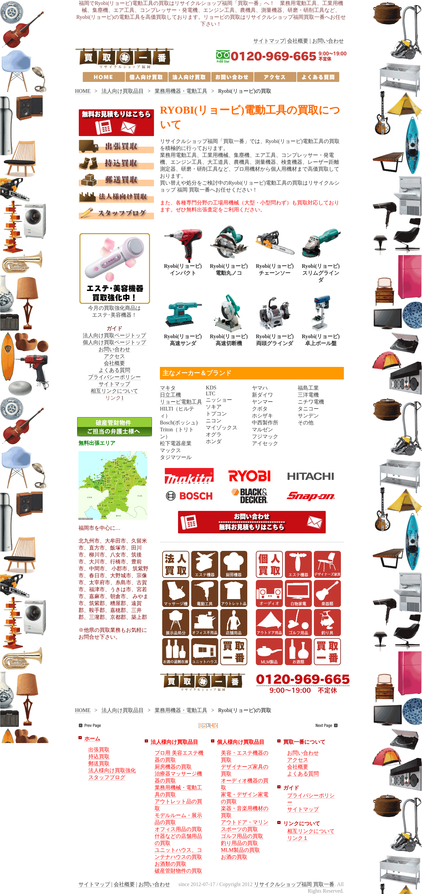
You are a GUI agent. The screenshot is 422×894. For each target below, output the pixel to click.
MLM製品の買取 (240, 850)
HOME (83, 91)
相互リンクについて (114, 391)
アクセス (114, 356)
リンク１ (297, 838)
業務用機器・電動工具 (181, 91)
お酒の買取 (234, 857)
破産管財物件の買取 (178, 871)
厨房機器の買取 (173, 766)
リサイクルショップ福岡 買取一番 (294, 884)
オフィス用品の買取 (178, 829)
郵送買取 (98, 763)
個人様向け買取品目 (240, 742)
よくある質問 (114, 370)
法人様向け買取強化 (112, 770)
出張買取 (98, 749)
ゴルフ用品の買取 (242, 836)
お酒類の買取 (170, 864)
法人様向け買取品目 (174, 742)
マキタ (168, 388)
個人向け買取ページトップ (114, 342)
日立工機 (170, 395)
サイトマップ (269, 41)
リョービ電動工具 (181, 402)
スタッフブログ (106, 777)
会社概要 (297, 41)
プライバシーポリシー (114, 377)
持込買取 (98, 756)
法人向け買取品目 (123, 91)
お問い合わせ (328, 41)
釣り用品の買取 (239, 843)
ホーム (92, 738)
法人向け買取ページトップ (114, 335)
